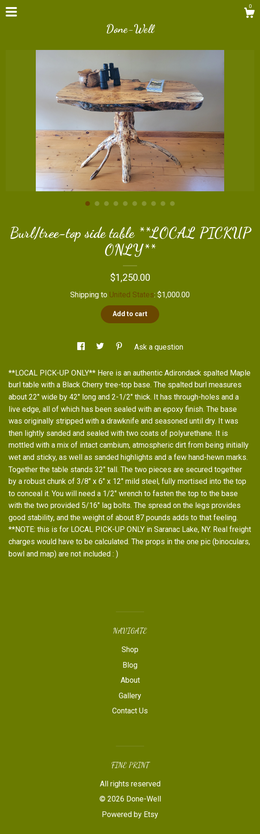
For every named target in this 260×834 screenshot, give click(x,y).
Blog (130, 665)
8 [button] (153, 203)
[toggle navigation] (11, 11)
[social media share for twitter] (101, 347)
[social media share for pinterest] (120, 347)
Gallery (130, 695)
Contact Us (130, 710)
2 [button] (97, 203)
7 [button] (144, 203)
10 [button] (172, 203)
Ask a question (158, 347)
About (130, 680)
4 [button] (116, 203)
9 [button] (163, 203)
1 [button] (87, 203)
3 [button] (106, 203)
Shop (130, 649)
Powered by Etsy (130, 814)
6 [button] (134, 203)
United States (131, 294)
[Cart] (249, 14)
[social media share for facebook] (82, 347)
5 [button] (125, 203)
